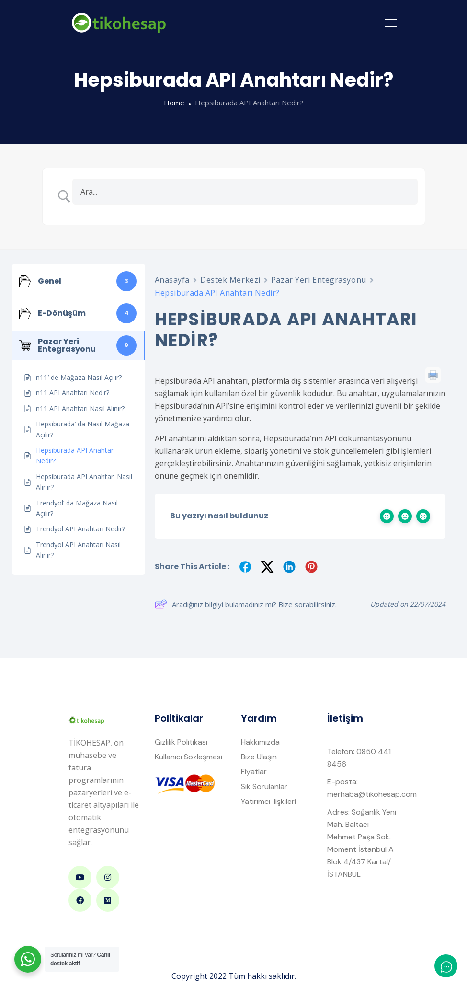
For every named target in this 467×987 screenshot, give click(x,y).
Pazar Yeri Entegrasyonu (318, 280)
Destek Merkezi (230, 280)
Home (174, 102)
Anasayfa (172, 280)
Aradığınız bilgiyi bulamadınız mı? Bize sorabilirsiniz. (246, 604)
